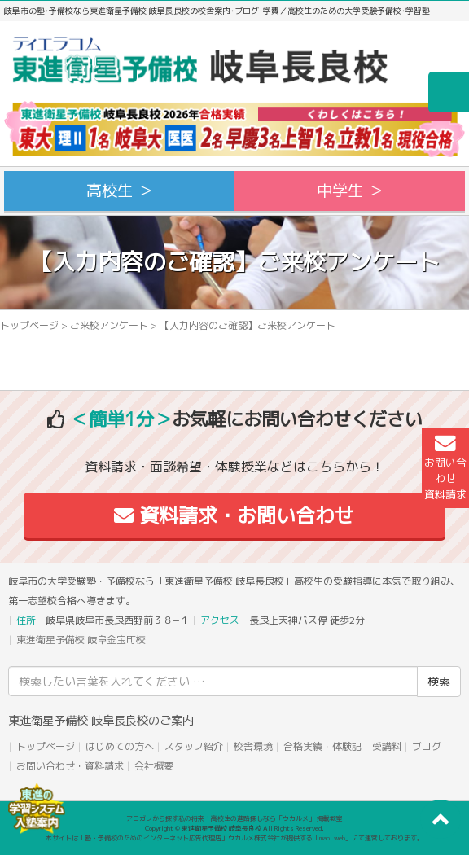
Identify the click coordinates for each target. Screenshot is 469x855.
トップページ (29, 325)
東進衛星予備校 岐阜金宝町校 (81, 640)
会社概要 (153, 766)
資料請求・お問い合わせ (234, 515)
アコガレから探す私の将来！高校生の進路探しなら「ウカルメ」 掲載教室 (234, 818)
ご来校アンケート (109, 325)
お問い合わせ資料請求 (445, 467)
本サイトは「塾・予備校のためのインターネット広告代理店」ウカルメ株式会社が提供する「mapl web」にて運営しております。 (234, 838)
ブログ (426, 746)
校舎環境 (253, 746)
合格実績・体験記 (322, 746)
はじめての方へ (119, 746)
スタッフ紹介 (193, 746)
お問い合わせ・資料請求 (70, 766)
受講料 (386, 746)
